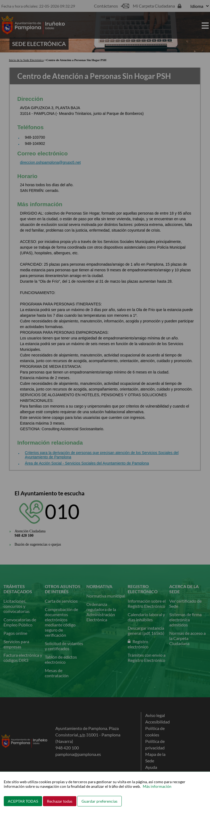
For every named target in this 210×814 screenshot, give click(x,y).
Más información (157, 786)
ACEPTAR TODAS (23, 801)
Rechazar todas (59, 801)
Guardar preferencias (99, 801)
